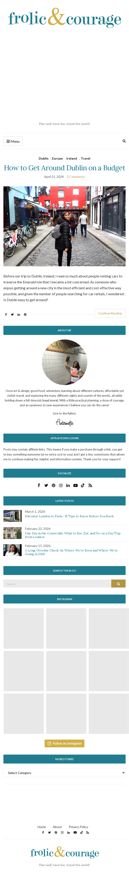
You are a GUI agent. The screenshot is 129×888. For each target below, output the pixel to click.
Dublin (43, 158)
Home (42, 827)
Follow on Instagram (64, 743)
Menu (13, 141)
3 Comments (76, 177)
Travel (85, 158)
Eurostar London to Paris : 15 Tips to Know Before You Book (69, 516)
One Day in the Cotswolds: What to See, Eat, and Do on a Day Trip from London (73, 535)
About (57, 827)
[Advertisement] (42, 75)
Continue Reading (110, 313)
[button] (64, 226)
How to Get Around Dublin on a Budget (64, 167)
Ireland (71, 158)
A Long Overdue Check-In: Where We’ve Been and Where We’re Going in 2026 (71, 552)
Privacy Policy (78, 827)
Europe (57, 158)
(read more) (50, 400)
